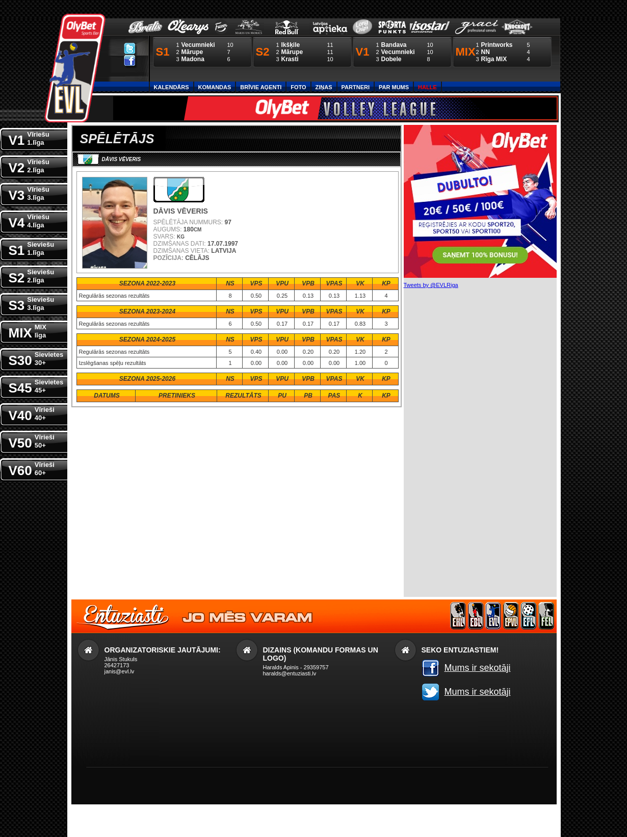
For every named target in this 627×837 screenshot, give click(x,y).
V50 (32, 441)
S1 (32, 248)
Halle (427, 87)
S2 (32, 275)
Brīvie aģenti (260, 87)
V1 (29, 138)
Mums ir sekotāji (478, 668)
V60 (32, 468)
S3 (32, 303)
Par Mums (394, 87)
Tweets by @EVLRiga (431, 285)
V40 (32, 413)
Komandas (214, 87)
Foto (298, 87)
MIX (27, 331)
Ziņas (324, 87)
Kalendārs (171, 87)
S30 (36, 358)
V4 (29, 220)
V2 (29, 165)
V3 (29, 193)
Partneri (356, 87)
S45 (36, 386)
